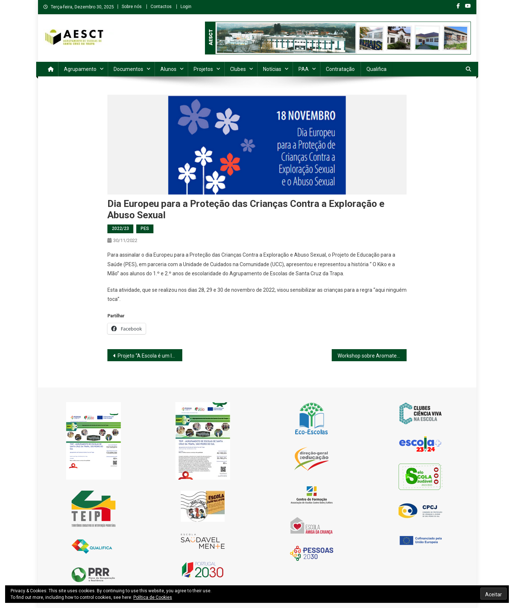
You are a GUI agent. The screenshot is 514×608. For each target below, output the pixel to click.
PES (145, 228)
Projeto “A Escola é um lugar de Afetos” (150, 356)
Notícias (272, 69)
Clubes (238, 69)
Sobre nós (132, 6)
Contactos (161, 6)
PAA (303, 69)
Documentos (128, 69)
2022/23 (120, 228)
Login (185, 6)
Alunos (168, 69)
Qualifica (376, 69)
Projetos (203, 69)
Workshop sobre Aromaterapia (372, 356)
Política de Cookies (152, 597)
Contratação (340, 69)
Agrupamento (80, 69)
